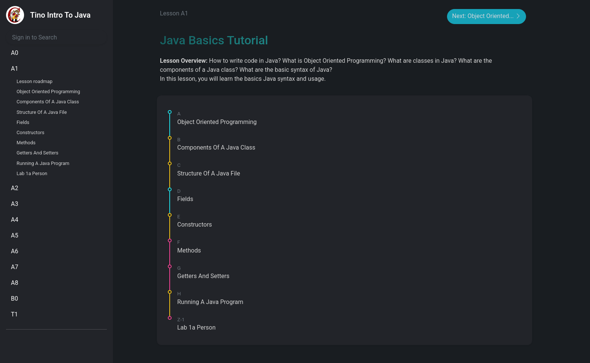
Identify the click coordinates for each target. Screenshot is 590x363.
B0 (14, 298)
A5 (14, 235)
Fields (23, 122)
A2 (14, 188)
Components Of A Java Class (48, 101)
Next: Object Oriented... (486, 16)
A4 (14, 219)
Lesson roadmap (34, 81)
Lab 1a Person (32, 173)
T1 (14, 314)
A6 (14, 251)
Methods (26, 142)
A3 (14, 203)
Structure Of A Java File (42, 112)
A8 (14, 282)
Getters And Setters (37, 153)
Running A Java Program (43, 163)
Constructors (30, 132)
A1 (14, 68)
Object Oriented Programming (48, 91)
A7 (14, 267)
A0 (14, 52)
